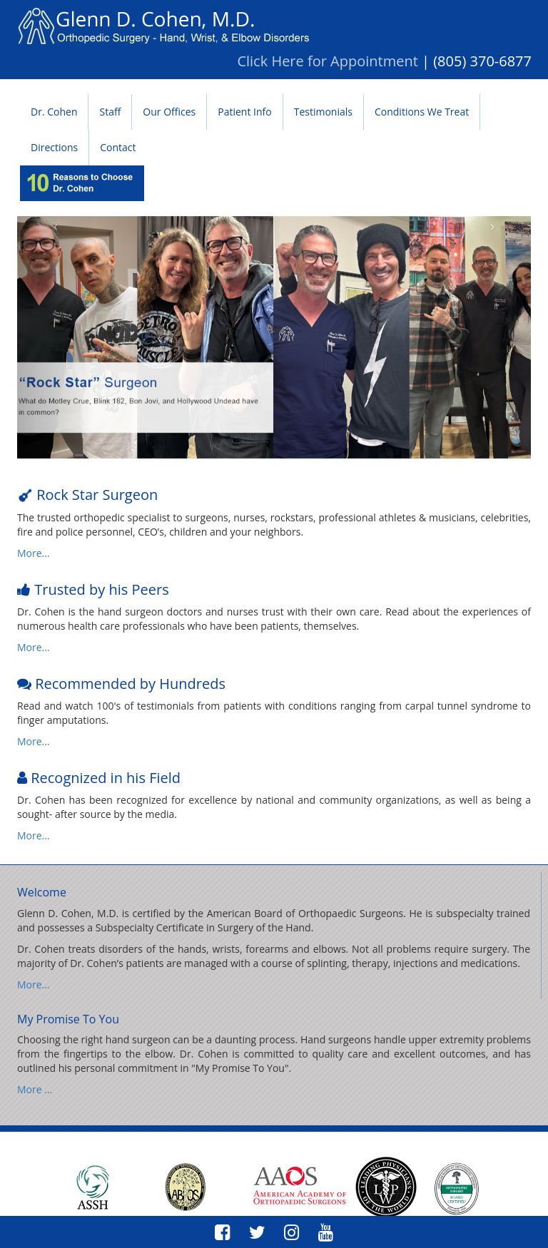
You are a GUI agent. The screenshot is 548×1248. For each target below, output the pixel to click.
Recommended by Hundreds (128, 683)
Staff (110, 111)
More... (33, 553)
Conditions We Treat (422, 111)
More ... (34, 1089)
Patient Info (244, 111)
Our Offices (169, 111)
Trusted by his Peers (100, 589)
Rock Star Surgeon (95, 494)
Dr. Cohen (54, 111)
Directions (54, 147)
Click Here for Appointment (327, 61)
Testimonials (323, 111)
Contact (118, 147)
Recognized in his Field (104, 777)
